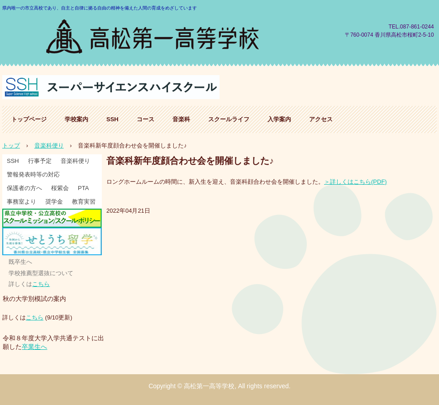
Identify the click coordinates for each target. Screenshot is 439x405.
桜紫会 (60, 188)
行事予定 (40, 160)
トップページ (29, 119)
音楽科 (181, 119)
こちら (41, 284)
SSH (112, 119)
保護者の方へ (24, 188)
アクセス (321, 119)
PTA (83, 188)
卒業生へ (34, 346)
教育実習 (83, 201)
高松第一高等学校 (153, 35)
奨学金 (54, 201)
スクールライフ (228, 119)
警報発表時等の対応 (33, 174)
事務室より (21, 201)
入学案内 (279, 119)
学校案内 (76, 119)
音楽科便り (75, 160)
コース (145, 119)
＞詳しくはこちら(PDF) (355, 181)
